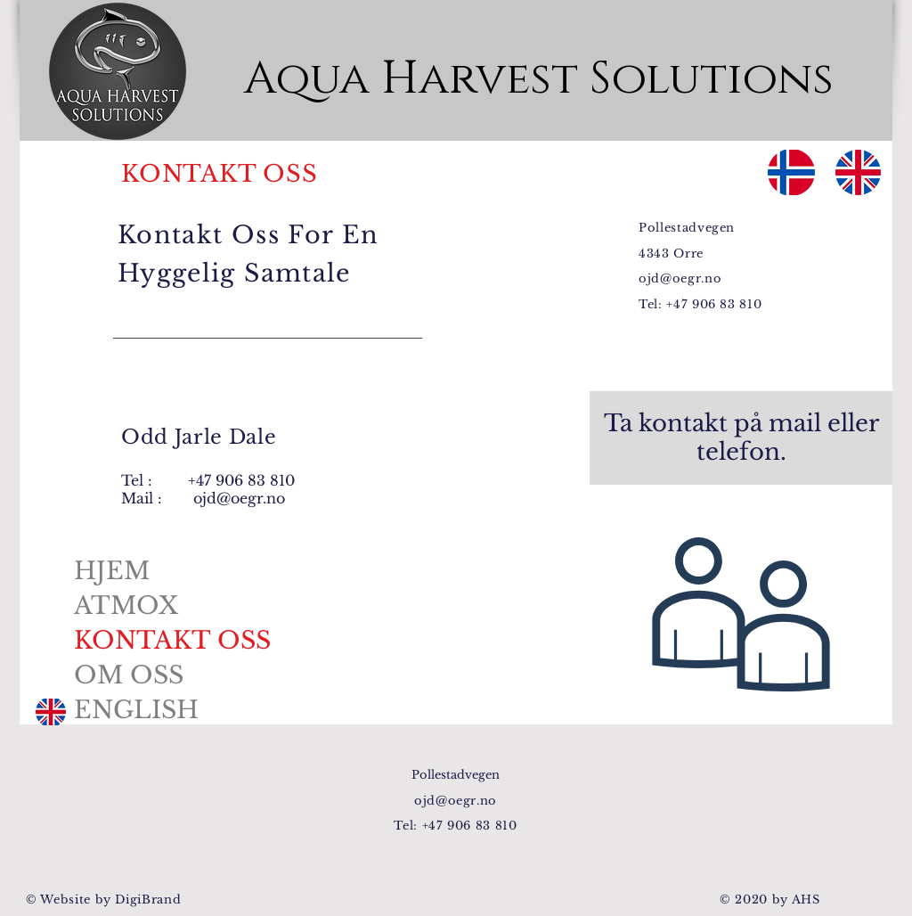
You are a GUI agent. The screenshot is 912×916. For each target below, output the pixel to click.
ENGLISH (136, 709)
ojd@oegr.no (239, 498)
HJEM (112, 570)
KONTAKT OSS (172, 640)
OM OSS (128, 675)
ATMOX (126, 605)
